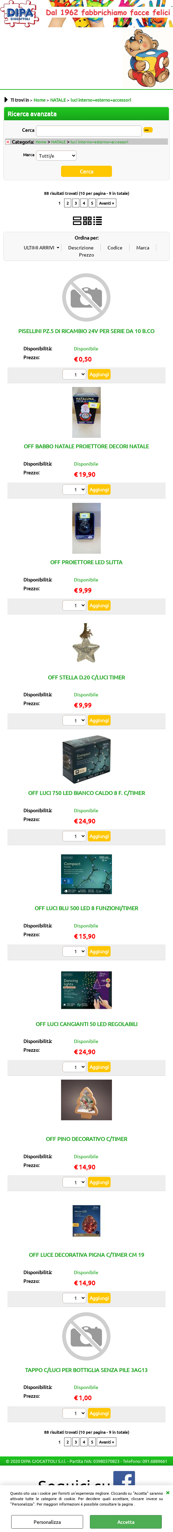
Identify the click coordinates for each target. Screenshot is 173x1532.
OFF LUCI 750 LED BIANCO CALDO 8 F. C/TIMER (86, 792)
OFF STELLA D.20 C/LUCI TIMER (86, 676)
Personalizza (47, 1522)
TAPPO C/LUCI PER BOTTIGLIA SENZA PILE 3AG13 (86, 1368)
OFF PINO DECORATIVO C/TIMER (86, 1138)
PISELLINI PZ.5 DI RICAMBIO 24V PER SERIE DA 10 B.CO (86, 330)
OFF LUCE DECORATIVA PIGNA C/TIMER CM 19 (86, 1253)
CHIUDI (168, 1492)
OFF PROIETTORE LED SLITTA (86, 560)
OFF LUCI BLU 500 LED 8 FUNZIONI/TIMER (86, 907)
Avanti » (106, 202)
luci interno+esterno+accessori (99, 141)
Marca (28, 154)
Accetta (125, 1522)
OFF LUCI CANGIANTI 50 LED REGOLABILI (86, 1022)
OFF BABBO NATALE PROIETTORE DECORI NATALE (86, 445)
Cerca (28, 130)
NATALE (58, 141)
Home (41, 141)
